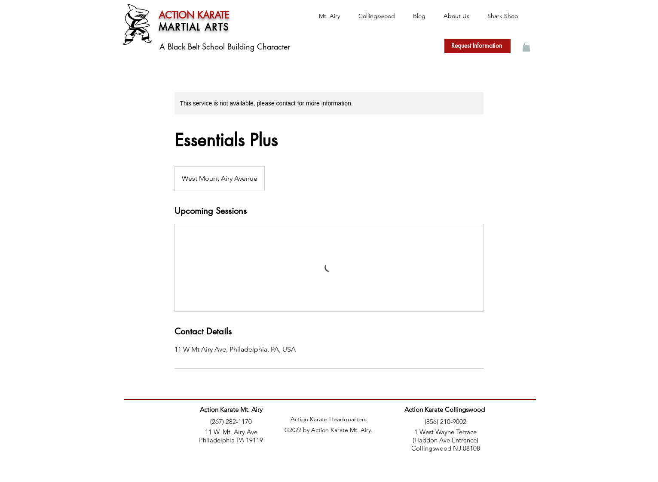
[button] (526, 47)
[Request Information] (477, 46)
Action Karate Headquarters (329, 419)
